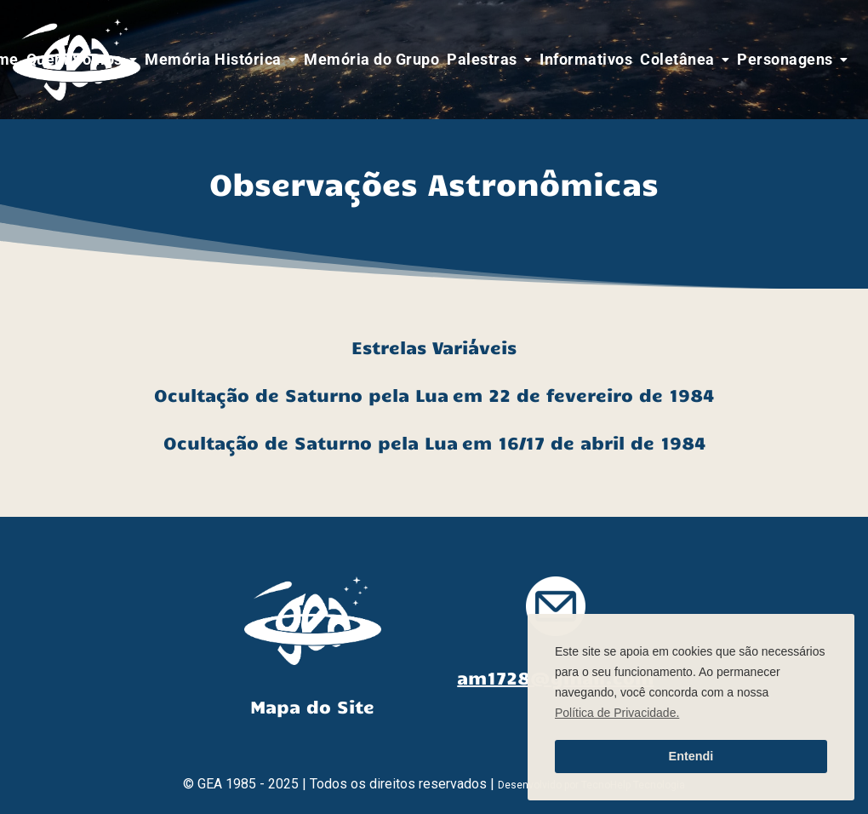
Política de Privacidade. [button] (617, 712)
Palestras (482, 59)
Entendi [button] (691, 756)
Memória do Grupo (371, 59)
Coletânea (677, 59)
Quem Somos (74, 59)
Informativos (586, 59)
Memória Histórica (213, 59)
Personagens (785, 59)
